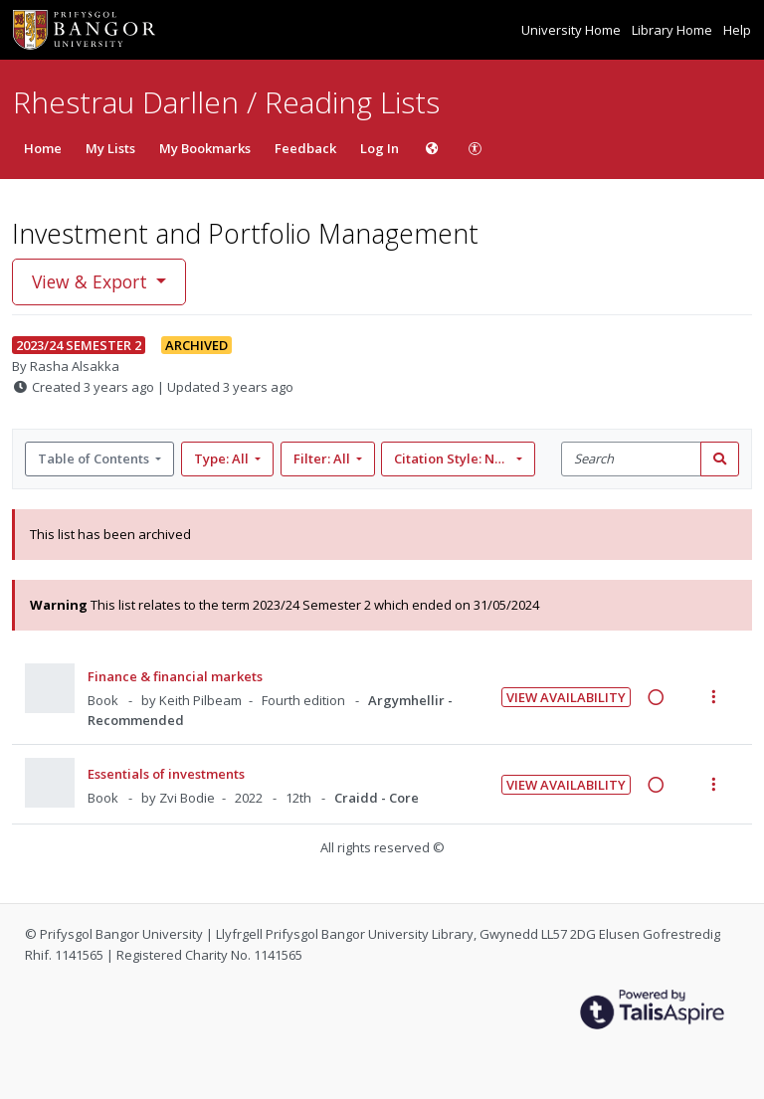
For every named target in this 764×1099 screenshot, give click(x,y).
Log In (379, 148)
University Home (572, 30)
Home (43, 148)
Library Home (673, 30)
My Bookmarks (205, 148)
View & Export (92, 281)
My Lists (110, 148)
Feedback (305, 148)
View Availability (566, 697)
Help (737, 30)
